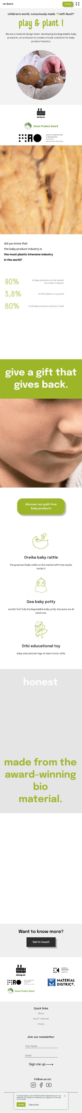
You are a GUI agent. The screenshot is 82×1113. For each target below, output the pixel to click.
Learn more (34, 1105)
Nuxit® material (41, 1019)
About (41, 1013)
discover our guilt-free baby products (41, 506)
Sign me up (41, 1064)
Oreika (67, 4)
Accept (21, 1104)
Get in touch (41, 942)
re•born (8, 4)
